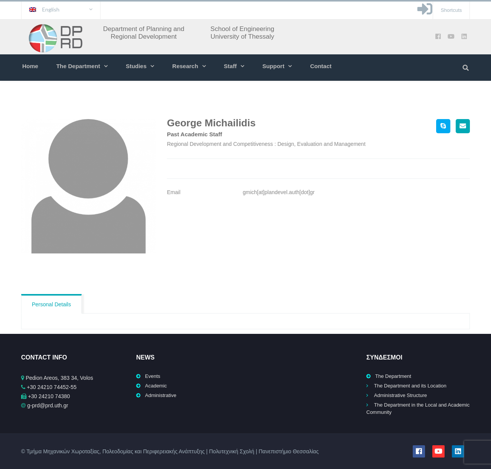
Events (152, 376)
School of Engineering (242, 29)
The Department (78, 66)
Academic (156, 386)
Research (185, 66)
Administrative (160, 395)
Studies (136, 66)
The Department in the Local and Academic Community (418, 408)
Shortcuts (451, 10)
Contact (320, 66)
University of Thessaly (242, 36)
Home (30, 66)
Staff (230, 66)
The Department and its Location (410, 386)
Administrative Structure (400, 395)
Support (273, 66)
